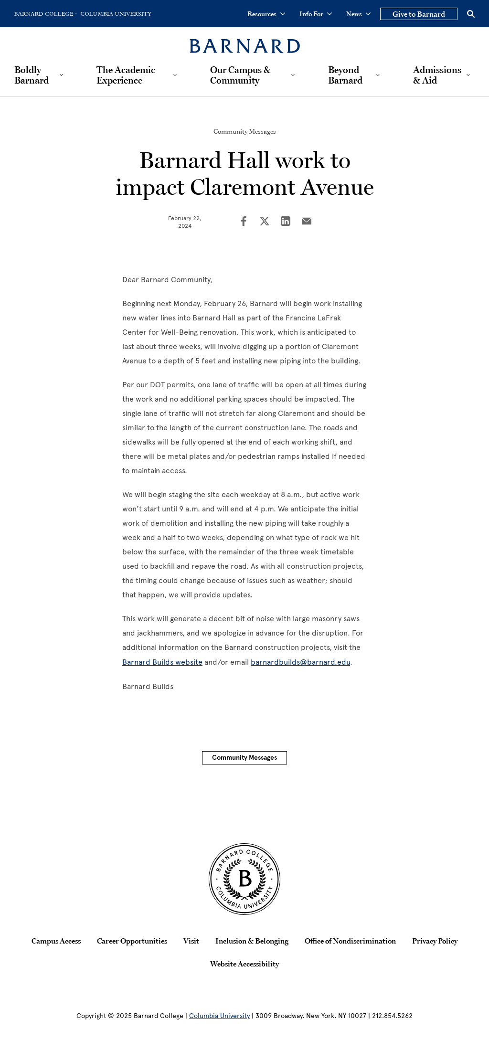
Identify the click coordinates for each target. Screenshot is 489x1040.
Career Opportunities (132, 940)
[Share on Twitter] (264, 222)
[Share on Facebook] (243, 222)
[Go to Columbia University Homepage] (115, 14)
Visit (191, 940)
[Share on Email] (306, 222)
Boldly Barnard (31, 74)
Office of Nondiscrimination (350, 940)
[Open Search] (471, 14)
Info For (315, 14)
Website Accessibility (244, 963)
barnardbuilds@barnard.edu (300, 662)
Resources (266, 14)
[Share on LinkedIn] (285, 222)
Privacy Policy (434, 940)
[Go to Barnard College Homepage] (45, 14)
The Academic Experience (125, 74)
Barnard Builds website (162, 662)
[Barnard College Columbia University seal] (244, 879)
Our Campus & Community (240, 74)
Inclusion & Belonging (251, 940)
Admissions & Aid (437, 74)
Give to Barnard (419, 14)
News (358, 14)
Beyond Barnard (345, 74)
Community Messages (244, 131)
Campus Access (56, 940)
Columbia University (219, 1016)
